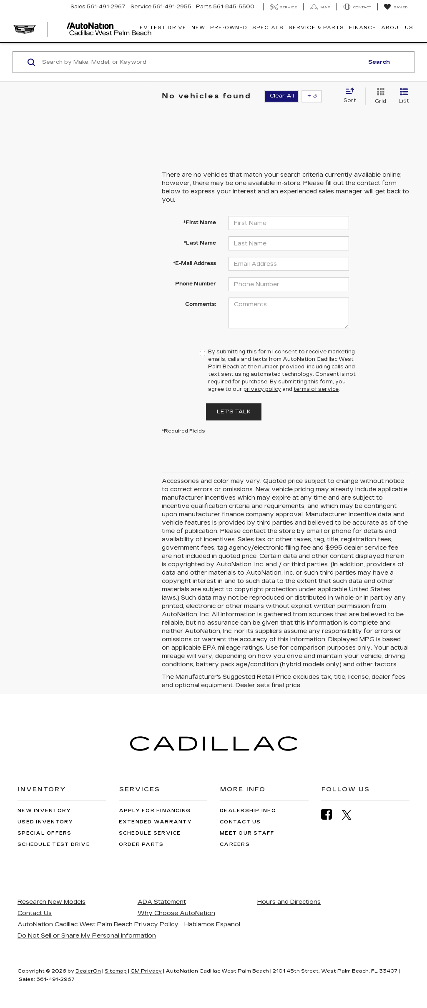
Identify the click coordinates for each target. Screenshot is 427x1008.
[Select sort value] (352, 96)
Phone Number (195, 284)
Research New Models (51, 901)
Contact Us (240, 822)
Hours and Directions (289, 901)
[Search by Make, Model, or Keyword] (201, 62)
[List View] (403, 96)
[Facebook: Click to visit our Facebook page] (330, 814)
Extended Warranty (155, 822)
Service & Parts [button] (316, 27)
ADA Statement (162, 901)
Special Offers (45, 833)
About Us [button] (397, 27)
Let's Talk (234, 411)
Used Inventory (45, 822)
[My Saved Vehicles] (395, 7)
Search (379, 62)
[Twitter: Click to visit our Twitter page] (351, 814)
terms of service (316, 389)
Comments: (200, 304)
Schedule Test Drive (54, 844)
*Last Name (200, 243)
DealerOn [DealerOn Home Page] (88, 971)
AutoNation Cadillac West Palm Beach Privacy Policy (98, 924)
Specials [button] (268, 27)
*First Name (199, 222)
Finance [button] (362, 27)
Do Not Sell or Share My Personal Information (87, 935)
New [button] (198, 27)
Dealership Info (248, 810)
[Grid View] (378, 96)
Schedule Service (150, 833)
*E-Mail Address (194, 263)
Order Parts (141, 844)
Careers (235, 844)
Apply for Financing (155, 810)
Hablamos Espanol (212, 924)
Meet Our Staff (247, 833)
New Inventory (44, 810)
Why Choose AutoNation (176, 913)
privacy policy (262, 389)
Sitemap (116, 971)
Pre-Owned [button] (228, 27)
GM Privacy (146, 971)
